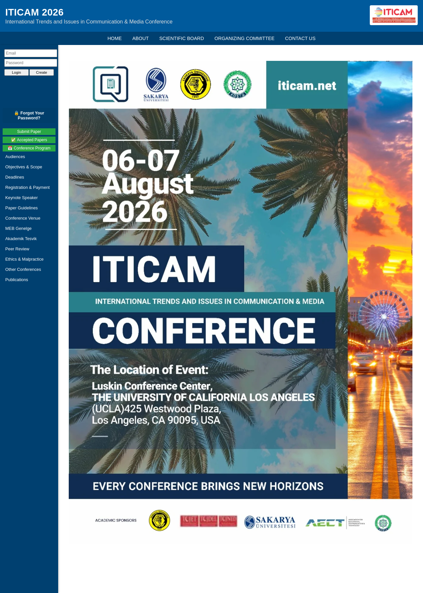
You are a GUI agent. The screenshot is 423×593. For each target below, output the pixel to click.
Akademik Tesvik (21, 238)
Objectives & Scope (23, 166)
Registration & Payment (27, 187)
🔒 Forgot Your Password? (29, 115)
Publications (16, 279)
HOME (114, 38)
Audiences (15, 156)
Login (16, 72)
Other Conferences (23, 269)
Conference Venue (22, 218)
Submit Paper (29, 131)
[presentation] (31, 84)
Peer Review (17, 248)
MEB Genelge (18, 228)
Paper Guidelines (21, 207)
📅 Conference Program (29, 148)
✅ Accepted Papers (29, 140)
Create (41, 72)
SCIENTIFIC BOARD (181, 38)
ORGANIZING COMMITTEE (244, 38)
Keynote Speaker (21, 197)
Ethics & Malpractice (24, 259)
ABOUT (140, 38)
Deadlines (14, 177)
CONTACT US (300, 38)
